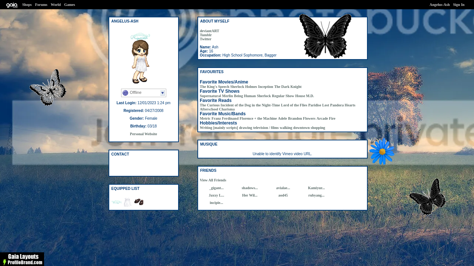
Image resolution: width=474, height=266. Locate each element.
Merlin (227, 96)
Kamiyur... (316, 188)
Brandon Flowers (302, 118)
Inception (265, 87)
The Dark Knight (287, 87)
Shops (27, 5)
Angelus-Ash (440, 5)
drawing (245, 128)
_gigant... (216, 188)
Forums (41, 5)
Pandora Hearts (343, 105)
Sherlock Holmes (243, 87)
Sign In (459, 5)
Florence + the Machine (258, 118)
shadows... (250, 188)
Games (69, 5)
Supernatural (210, 96)
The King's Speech (214, 87)
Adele (282, 118)
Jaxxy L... (216, 195)
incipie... (216, 203)
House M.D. (304, 96)
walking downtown (295, 128)
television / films (266, 128)
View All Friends (213, 180)
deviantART (209, 31)
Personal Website (143, 134)
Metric (205, 118)
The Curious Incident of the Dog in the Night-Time (240, 105)
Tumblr (206, 35)
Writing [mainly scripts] (219, 128)
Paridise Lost (318, 105)
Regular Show (283, 96)
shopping (318, 128)
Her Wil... (250, 195)
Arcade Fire (326, 118)
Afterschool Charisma (217, 109)
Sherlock (264, 96)
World (56, 5)
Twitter (205, 39)
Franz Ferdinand (224, 118)
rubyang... (316, 195)
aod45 (283, 195)
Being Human (245, 96)
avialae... (283, 188)
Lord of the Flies (294, 105)
